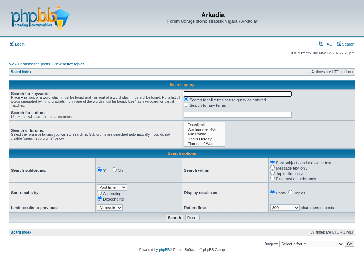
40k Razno (204, 134)
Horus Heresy (204, 139)
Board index (21, 72)
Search (345, 44)
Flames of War (204, 144)
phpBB (164, 250)
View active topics (68, 64)
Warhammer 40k (204, 129)
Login (17, 44)
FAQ (325, 44)
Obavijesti (204, 125)
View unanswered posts (29, 64)
